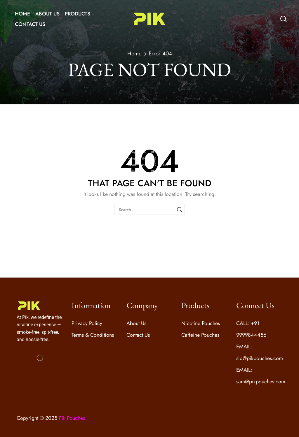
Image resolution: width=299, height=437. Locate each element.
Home (134, 53)
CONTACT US (30, 24)
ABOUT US (47, 13)
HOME (22, 13)
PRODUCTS (79, 13)
